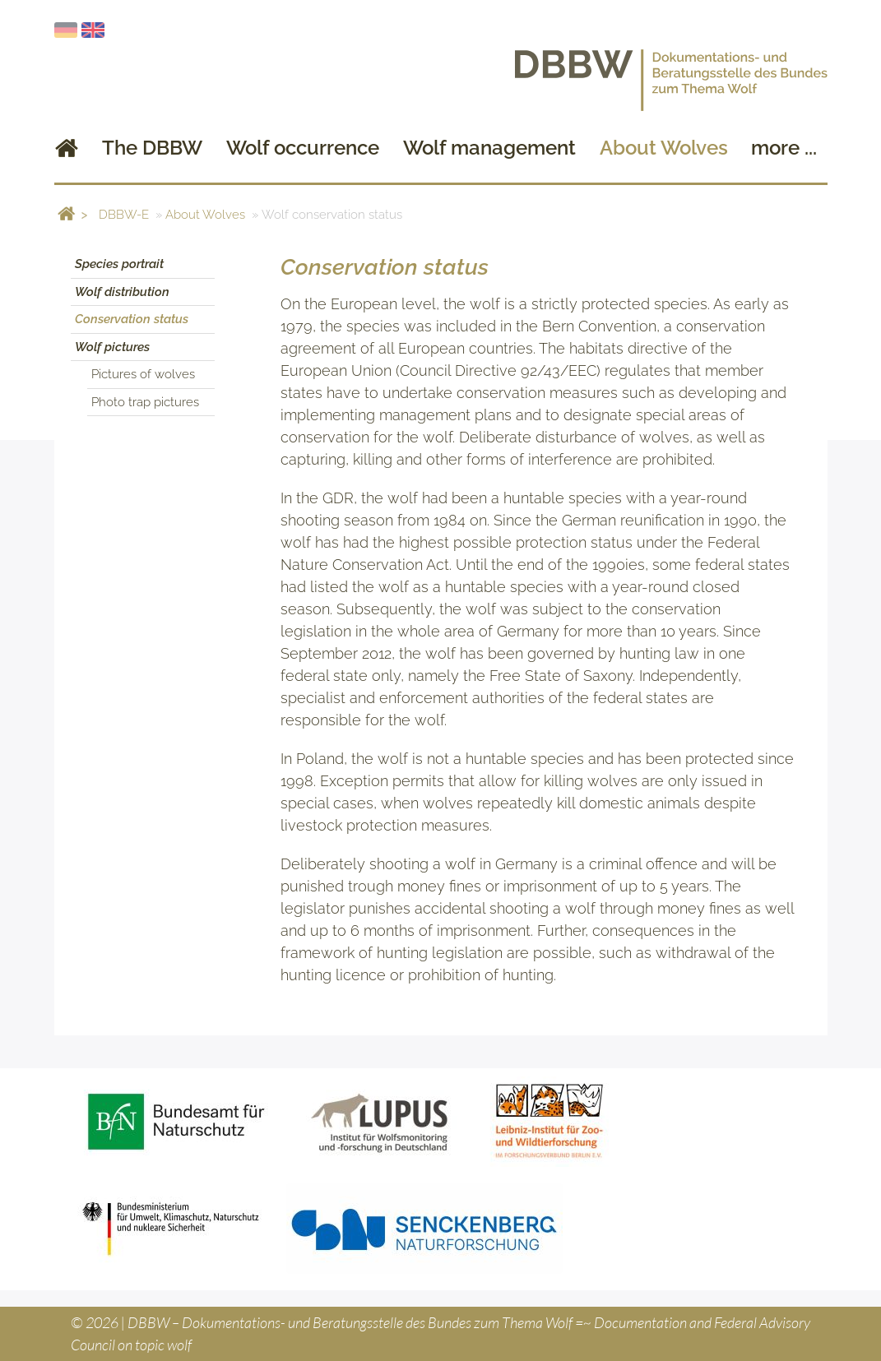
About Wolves (205, 214)
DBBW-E (124, 214)
